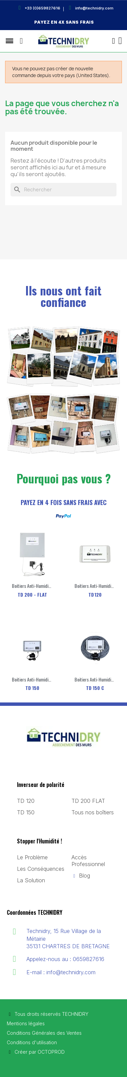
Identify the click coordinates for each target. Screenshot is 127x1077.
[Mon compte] (113, 41)
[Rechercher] (63, 189)
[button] (21, 41)
